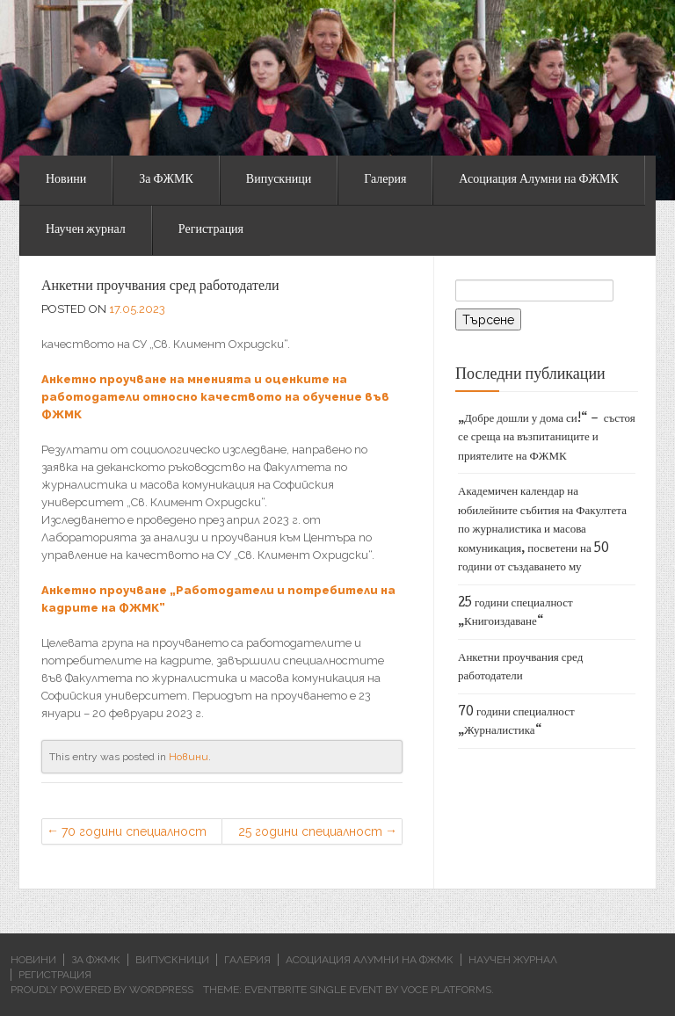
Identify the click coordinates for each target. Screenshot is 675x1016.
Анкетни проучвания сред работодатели (160, 286)
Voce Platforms (446, 989)
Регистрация (210, 230)
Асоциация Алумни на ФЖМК (538, 180)
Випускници (278, 180)
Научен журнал (86, 230)
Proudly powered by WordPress (102, 989)
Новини (66, 180)
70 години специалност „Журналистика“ (134, 834)
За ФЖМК (166, 180)
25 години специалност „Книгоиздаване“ (310, 834)
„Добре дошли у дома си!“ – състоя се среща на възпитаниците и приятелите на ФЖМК (546, 438)
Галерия (385, 180)
